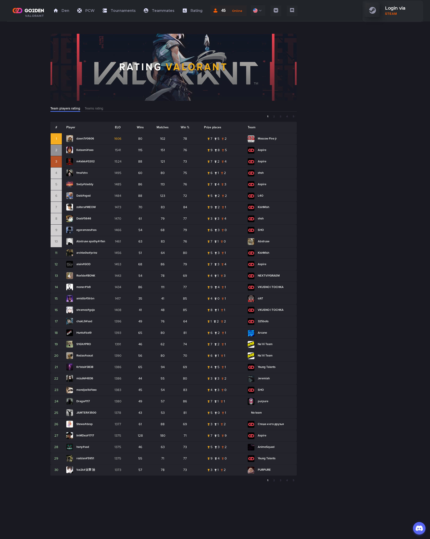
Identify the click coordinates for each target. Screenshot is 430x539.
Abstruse (263, 241)
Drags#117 (83, 401)
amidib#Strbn (85, 298)
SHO (261, 230)
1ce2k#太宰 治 (85, 470)
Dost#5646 (83, 218)
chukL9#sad (84, 321)
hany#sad (82, 447)
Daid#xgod (83, 196)
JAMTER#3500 (86, 412)
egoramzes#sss (86, 230)
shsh (261, 173)
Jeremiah (264, 378)
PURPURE (264, 470)
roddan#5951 (85, 458)
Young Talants (266, 367)
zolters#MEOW (86, 207)
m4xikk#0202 (85, 161)
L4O (260, 196)
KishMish (263, 207)
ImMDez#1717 (85, 435)
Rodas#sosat (84, 355)
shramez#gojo (85, 310)
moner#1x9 (83, 287)
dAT (260, 298)
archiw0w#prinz (86, 253)
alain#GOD (83, 264)
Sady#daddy (84, 184)
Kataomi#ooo (84, 150)
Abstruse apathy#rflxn (90, 241)
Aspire (262, 150)
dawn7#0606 (85, 138)
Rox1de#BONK (85, 275)
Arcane (262, 333)
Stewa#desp (84, 424)
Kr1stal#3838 (84, 367)
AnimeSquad (266, 447)
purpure (263, 401)
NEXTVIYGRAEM (269, 275)
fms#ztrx (82, 173)
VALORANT (34, 15)
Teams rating (94, 108)
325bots (263, 321)
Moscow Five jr (267, 138)
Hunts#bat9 (84, 333)
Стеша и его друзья (271, 424)
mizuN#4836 (84, 378)
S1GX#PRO (83, 344)
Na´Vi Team (265, 344)
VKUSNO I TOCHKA (271, 287)
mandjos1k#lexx (86, 390)
